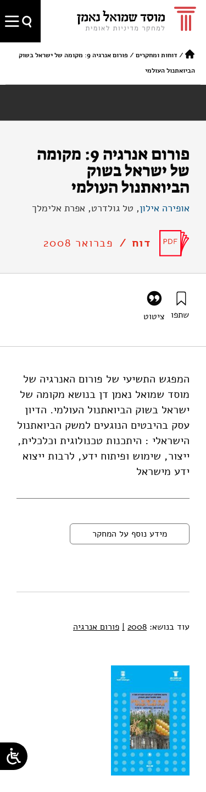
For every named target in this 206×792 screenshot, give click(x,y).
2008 (134, 627)
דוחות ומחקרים (156, 55)
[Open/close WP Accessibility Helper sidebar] (13, 756)
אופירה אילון (165, 208)
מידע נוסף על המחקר (129, 534)
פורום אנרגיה (96, 627)
